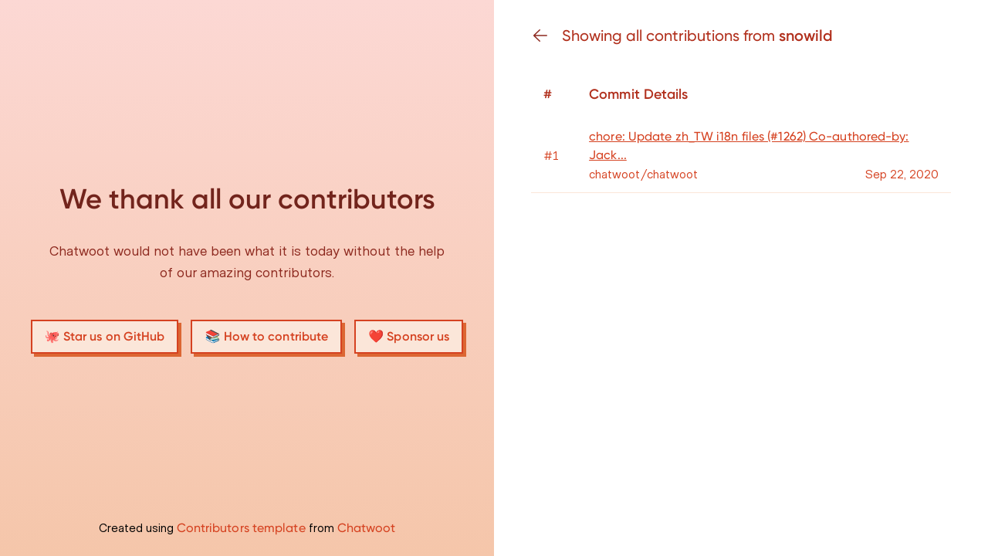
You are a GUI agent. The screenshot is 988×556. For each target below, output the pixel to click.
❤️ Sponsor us (408, 336)
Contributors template (241, 527)
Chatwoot (366, 527)
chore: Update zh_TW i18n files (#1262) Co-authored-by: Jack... (748, 145)
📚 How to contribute (266, 336)
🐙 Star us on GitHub (105, 336)
